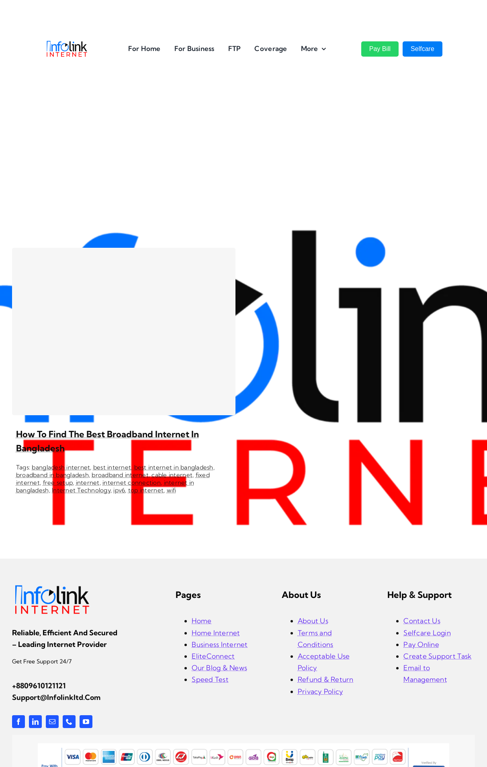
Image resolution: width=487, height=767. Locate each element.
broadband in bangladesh (52, 475)
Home (201, 620)
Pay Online (421, 644)
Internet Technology (81, 490)
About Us (313, 620)
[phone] (69, 721)
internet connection (131, 482)
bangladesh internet (61, 467)
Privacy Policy (321, 691)
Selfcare (422, 48)
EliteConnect (213, 656)
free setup (58, 482)
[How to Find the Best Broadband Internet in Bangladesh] (123, 331)
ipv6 (119, 490)
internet (88, 482)
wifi (171, 490)
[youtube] (86, 721)
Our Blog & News (219, 667)
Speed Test (210, 679)
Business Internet (220, 644)
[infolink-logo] (52, 587)
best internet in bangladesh (173, 467)
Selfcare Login (427, 632)
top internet (146, 490)
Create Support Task (437, 656)
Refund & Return (326, 679)
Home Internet (216, 632)
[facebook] (18, 721)
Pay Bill (380, 48)
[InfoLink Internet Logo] (67, 43)
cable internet (171, 475)
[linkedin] (35, 721)
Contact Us (421, 620)
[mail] (52, 721)
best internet (112, 467)
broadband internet (120, 475)
